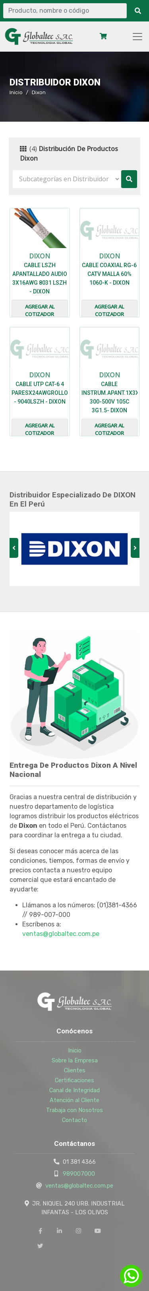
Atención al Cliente (74, 1100)
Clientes (74, 1070)
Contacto (74, 1120)
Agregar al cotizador (39, 310)
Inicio (16, 92)
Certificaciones (74, 1080)
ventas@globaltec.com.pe (60, 934)
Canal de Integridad (74, 1090)
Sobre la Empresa (75, 1060)
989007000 (79, 1173)
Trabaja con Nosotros (74, 1110)
